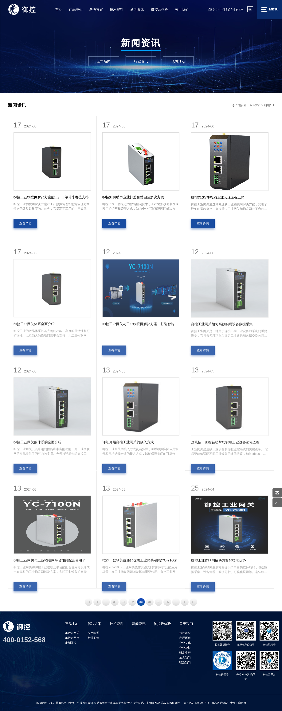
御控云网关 (72, 632)
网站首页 (255, 105)
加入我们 (185, 657)
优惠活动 (178, 61)
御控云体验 (159, 9)
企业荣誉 (185, 647)
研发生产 (185, 652)
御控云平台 (72, 637)
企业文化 (185, 642)
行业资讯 (141, 61)
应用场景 (93, 632)
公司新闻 (104, 61)
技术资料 (116, 9)
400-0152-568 (226, 9)
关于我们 (182, 9)
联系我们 (185, 662)
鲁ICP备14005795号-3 (196, 703)
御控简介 (185, 632)
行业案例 (93, 637)
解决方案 (96, 9)
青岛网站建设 (220, 703)
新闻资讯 (137, 9)
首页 (58, 9)
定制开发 (70, 642)
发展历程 (185, 637)
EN (250, 9)
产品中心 (76, 9)
